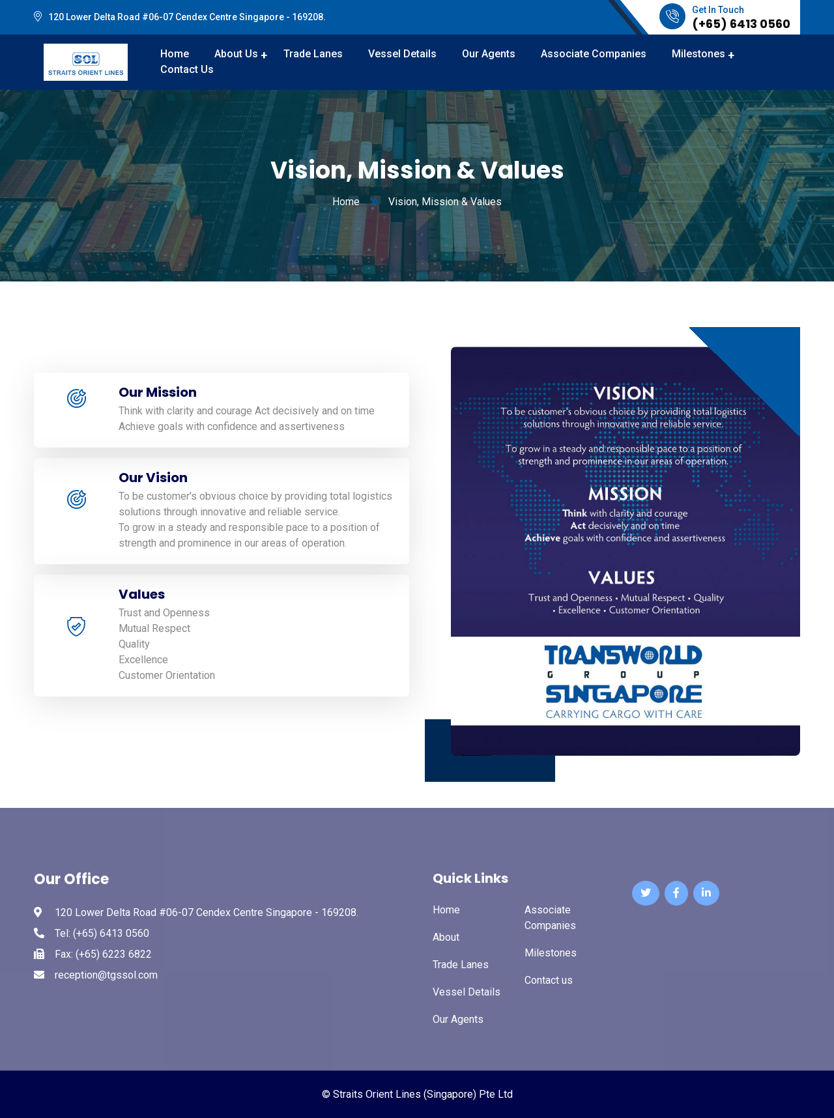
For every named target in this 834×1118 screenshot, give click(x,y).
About (446, 937)
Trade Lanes (313, 54)
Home (346, 201)
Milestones (698, 54)
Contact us (549, 980)
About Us (236, 54)
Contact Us (187, 69)
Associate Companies (593, 54)
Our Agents (488, 54)
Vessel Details (402, 54)
